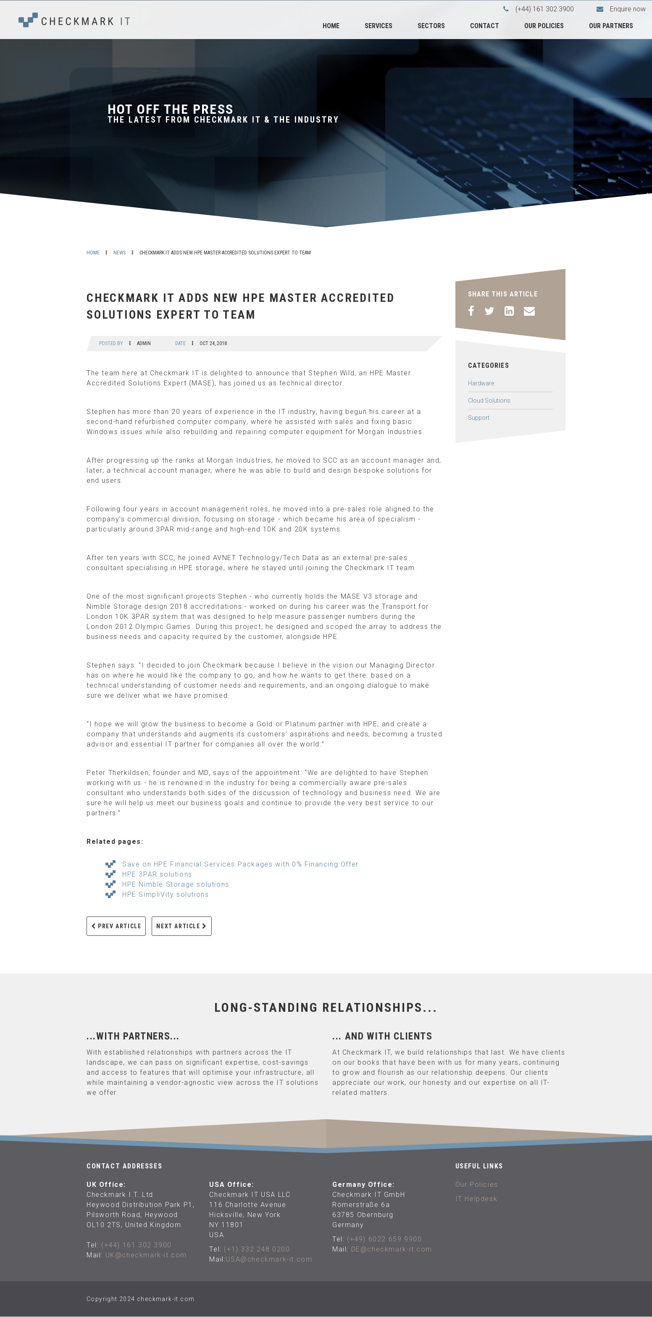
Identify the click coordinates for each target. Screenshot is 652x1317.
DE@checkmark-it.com (391, 1249)
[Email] (529, 311)
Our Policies (544, 26)
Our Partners (611, 26)
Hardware (481, 383)
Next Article (181, 926)
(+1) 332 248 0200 (257, 1249)
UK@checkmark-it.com (146, 1255)
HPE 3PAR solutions (157, 874)
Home (331, 26)
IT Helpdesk (476, 1199)
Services (378, 26)
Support (478, 417)
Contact (484, 26)
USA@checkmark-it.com (269, 1259)
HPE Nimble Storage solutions (175, 884)
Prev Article (116, 926)
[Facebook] (471, 311)
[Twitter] (489, 311)
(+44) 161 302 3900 (136, 1245)
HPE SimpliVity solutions (165, 894)
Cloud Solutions (489, 400)
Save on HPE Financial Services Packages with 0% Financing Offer (240, 864)
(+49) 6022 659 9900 (384, 1239)
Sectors (431, 26)
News (119, 253)
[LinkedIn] (509, 311)
